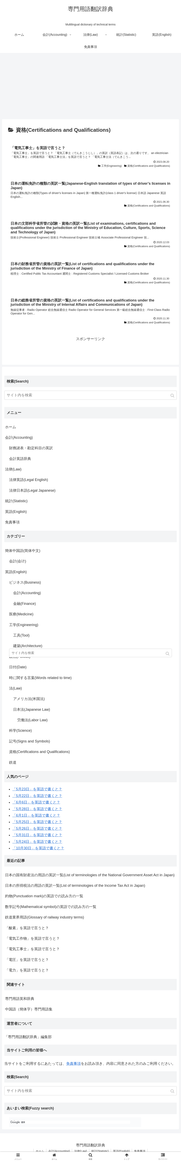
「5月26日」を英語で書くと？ (37, 829)
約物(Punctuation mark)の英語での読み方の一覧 (44, 896)
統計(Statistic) (16, 501)
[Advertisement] (90, 86)
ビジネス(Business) (25, 582)
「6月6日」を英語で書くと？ (36, 802)
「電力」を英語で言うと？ (27, 970)
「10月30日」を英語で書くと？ (38, 848)
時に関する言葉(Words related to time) (40, 678)
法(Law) (15, 688)
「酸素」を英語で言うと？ (27, 928)
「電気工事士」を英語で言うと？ (32, 949)
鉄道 (12, 762)
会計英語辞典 (20, 459)
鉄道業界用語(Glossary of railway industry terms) (44, 917)
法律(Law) (13, 469)
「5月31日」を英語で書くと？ (37, 835)
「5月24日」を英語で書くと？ (37, 842)
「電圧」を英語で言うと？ (27, 960)
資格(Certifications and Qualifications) (39, 752)
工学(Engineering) (23, 625)
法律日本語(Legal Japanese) (32, 490)
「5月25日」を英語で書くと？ (37, 822)
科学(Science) (20, 731)
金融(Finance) (24, 604)
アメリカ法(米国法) (29, 699)
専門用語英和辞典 (19, 999)
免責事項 (12, 522)
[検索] (70, 1122)
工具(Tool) (21, 635)
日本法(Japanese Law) (31, 710)
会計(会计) (17, 561)
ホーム (10, 427)
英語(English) (16, 512)
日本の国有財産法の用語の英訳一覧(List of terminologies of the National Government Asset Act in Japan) (90, 875)
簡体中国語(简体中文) (22, 551)
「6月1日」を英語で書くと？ (36, 815)
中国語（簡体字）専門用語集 (28, 1009)
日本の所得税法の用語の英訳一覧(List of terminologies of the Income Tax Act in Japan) (75, 886)
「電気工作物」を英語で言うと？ (32, 938)
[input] (90, 395)
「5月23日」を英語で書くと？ (37, 789)
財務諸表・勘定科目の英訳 (31, 448)
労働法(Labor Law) (32, 720)
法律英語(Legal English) (28, 480)
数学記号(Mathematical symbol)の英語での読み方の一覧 (50, 907)
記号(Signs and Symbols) (29, 741)
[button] (173, 396)
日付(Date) (18, 667)
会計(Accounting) (19, 437)
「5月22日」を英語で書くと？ (37, 796)
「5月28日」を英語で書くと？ (37, 809)
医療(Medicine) (21, 614)
